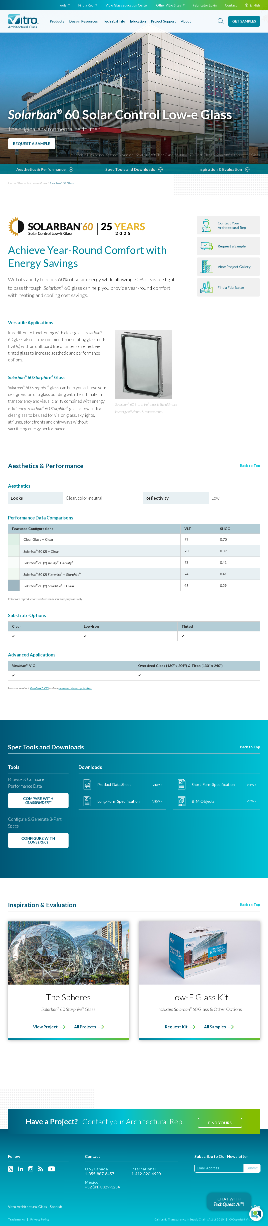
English (252, 5)
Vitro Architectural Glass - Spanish (35, 1207)
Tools (64, 5)
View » (157, 784)
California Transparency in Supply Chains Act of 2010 (189, 1219)
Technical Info (114, 21)
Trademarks (16, 1219)
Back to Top (250, 465)
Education (138, 21)
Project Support (163, 21)
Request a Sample (32, 143)
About (186, 21)
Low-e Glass (39, 183)
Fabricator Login (205, 5)
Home (12, 183)
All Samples (215, 1027)
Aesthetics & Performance (41, 169)
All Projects (86, 1027)
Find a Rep (87, 5)
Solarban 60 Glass (62, 183)
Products (57, 21)
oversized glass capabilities (75, 688)
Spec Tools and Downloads (130, 169)
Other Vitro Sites (170, 5)
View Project (45, 1027)
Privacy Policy (39, 1219)
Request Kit (176, 1027)
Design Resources (83, 21)
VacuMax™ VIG (39, 688)
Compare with (38, 800)
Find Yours (220, 1123)
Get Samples (244, 21)
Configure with (38, 840)
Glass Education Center (127, 5)
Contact (231, 5)
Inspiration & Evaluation (219, 169)
